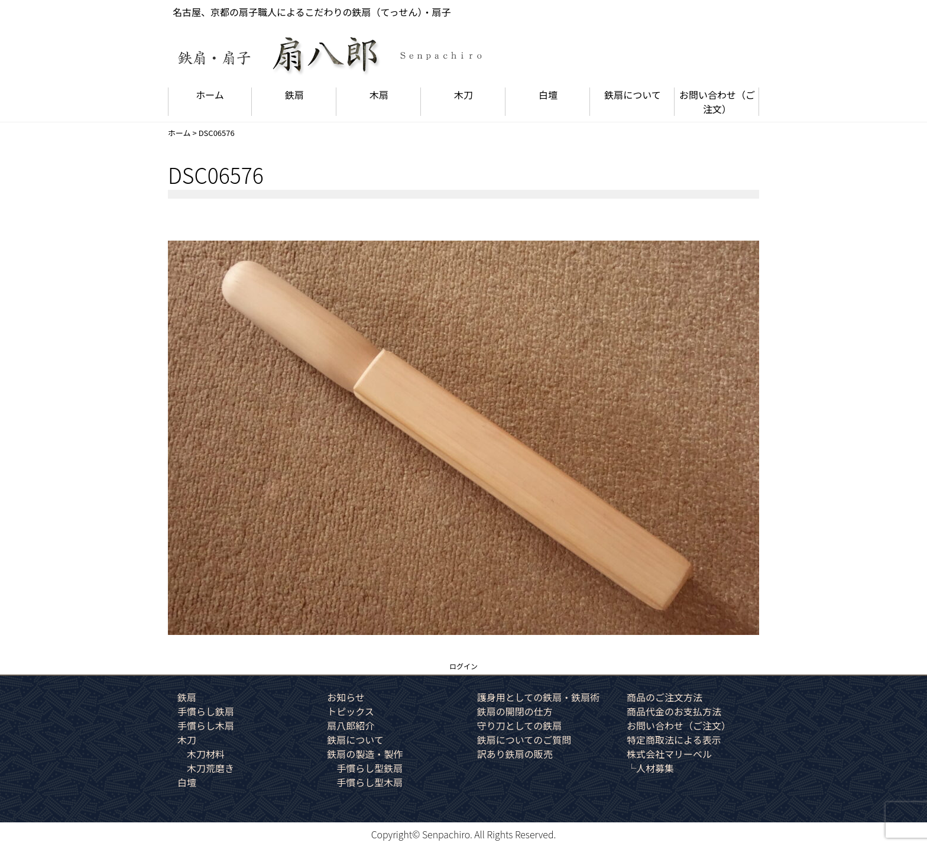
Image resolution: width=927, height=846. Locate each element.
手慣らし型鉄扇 (369, 768)
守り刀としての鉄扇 (519, 725)
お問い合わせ (717, 101)
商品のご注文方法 (664, 697)
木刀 (463, 94)
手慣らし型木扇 (369, 782)
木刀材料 (206, 754)
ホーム (210, 94)
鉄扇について (632, 94)
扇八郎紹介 (350, 725)
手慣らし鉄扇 (205, 711)
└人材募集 (650, 768)
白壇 (548, 94)
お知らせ (346, 697)
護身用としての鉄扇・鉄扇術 (538, 697)
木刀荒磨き (210, 768)
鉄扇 (294, 94)
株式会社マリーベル (669, 754)
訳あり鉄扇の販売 (515, 754)
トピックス (350, 711)
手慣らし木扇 (205, 725)
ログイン (463, 666)
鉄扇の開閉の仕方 (515, 711)
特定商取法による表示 (674, 739)
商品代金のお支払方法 (674, 711)
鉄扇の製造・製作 (365, 754)
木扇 (378, 94)
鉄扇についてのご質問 (524, 739)
